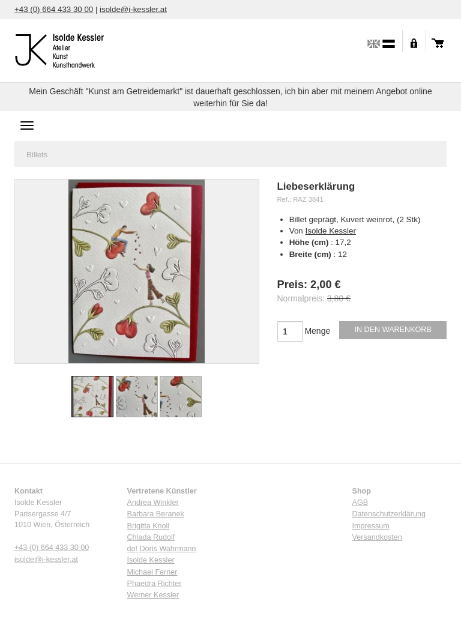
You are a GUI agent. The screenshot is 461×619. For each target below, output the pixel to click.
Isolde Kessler (331, 230)
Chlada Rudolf (151, 537)
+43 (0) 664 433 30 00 (53, 9)
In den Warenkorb (393, 329)
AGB (360, 502)
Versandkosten (377, 537)
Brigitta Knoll (148, 526)
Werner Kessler (153, 595)
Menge (317, 331)
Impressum (371, 526)
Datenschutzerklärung (389, 514)
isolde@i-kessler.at (133, 9)
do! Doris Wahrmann (161, 549)
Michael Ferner (152, 572)
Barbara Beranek (155, 514)
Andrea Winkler (153, 502)
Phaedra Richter (154, 583)
